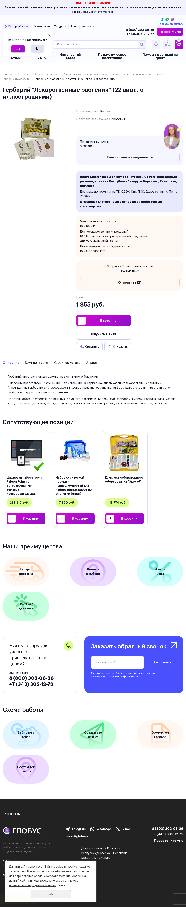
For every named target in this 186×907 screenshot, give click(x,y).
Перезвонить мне (170, 31)
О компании (42, 26)
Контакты (88, 26)
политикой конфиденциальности (125, 676)
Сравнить (92, 346)
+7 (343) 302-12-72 (140, 33)
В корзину (108, 320)
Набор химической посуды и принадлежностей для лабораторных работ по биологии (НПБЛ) (74, 485)
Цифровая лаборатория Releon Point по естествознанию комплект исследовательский (24, 485)
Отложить (120, 346)
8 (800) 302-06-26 (140, 29)
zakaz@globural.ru (171, 24)
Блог (74, 26)
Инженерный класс (70, 56)
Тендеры (60, 26)
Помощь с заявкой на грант (160, 56)
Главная (7, 74)
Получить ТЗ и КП (104, 334)
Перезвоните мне (168, 840)
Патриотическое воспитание (112, 56)
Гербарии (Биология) (16, 79)
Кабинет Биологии (45, 74)
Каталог (23, 74)
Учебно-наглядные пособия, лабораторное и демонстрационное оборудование (113, 74)
